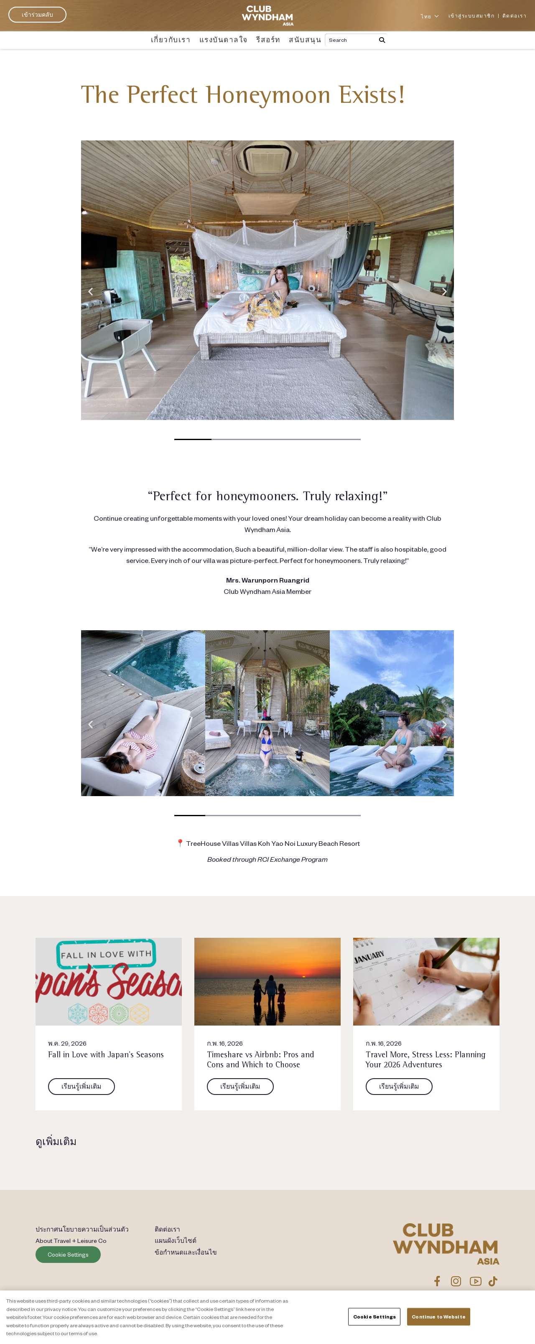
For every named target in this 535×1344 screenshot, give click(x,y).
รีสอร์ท (265, 39)
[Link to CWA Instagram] (455, 1281)
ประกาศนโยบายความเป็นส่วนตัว (83, 1229)
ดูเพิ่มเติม (56, 1141)
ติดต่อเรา (514, 15)
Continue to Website (438, 1316)
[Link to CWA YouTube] (476, 1281)
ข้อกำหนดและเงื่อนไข (187, 1252)
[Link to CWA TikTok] (493, 1281)
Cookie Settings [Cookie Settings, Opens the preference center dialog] (374, 1316)
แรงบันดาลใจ (224, 39)
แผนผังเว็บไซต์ (175, 1241)
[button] (90, 291)
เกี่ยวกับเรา (176, 39)
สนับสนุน (299, 39)
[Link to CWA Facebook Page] (437, 1281)
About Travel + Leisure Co (72, 1241)
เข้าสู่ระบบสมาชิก (471, 15)
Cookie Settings (68, 1254)
